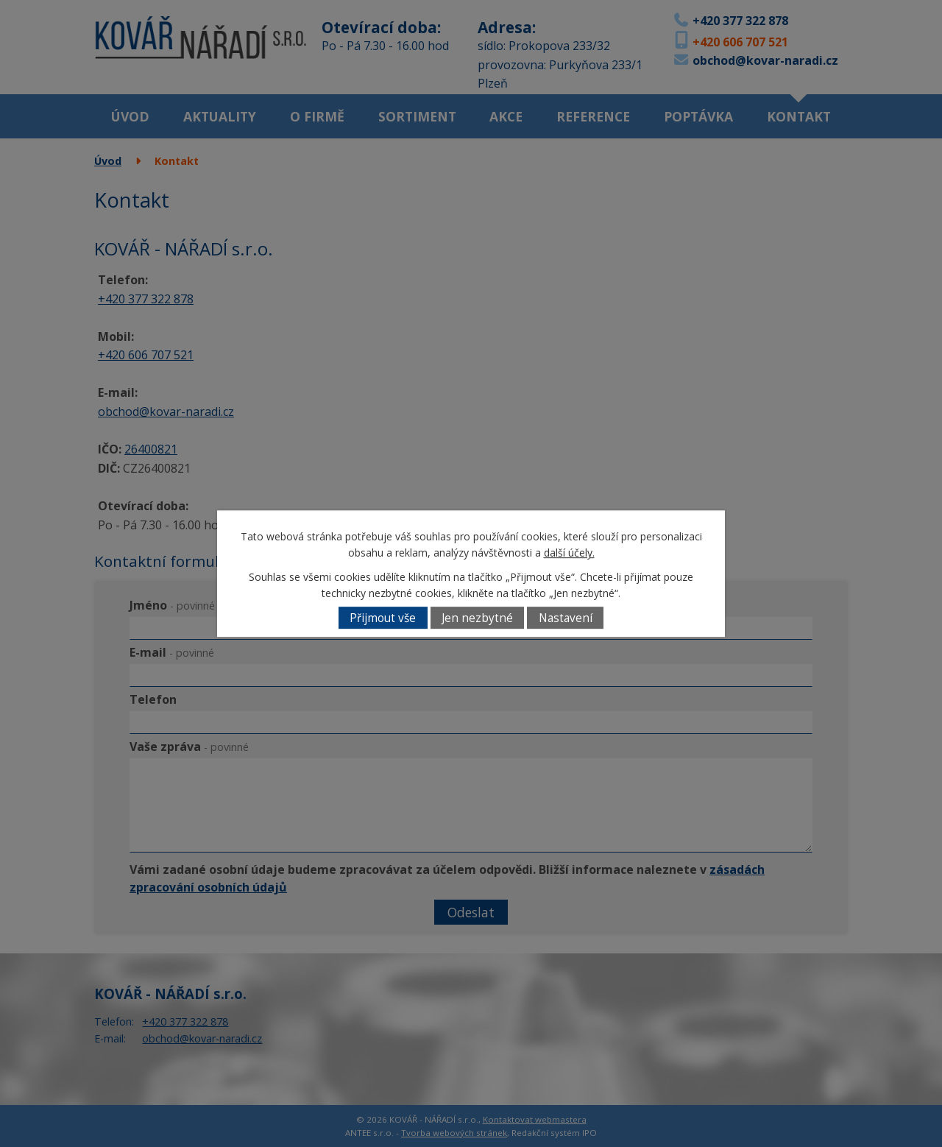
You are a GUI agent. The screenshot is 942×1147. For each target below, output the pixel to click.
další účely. (569, 553)
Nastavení (565, 618)
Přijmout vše (383, 618)
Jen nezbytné (477, 618)
